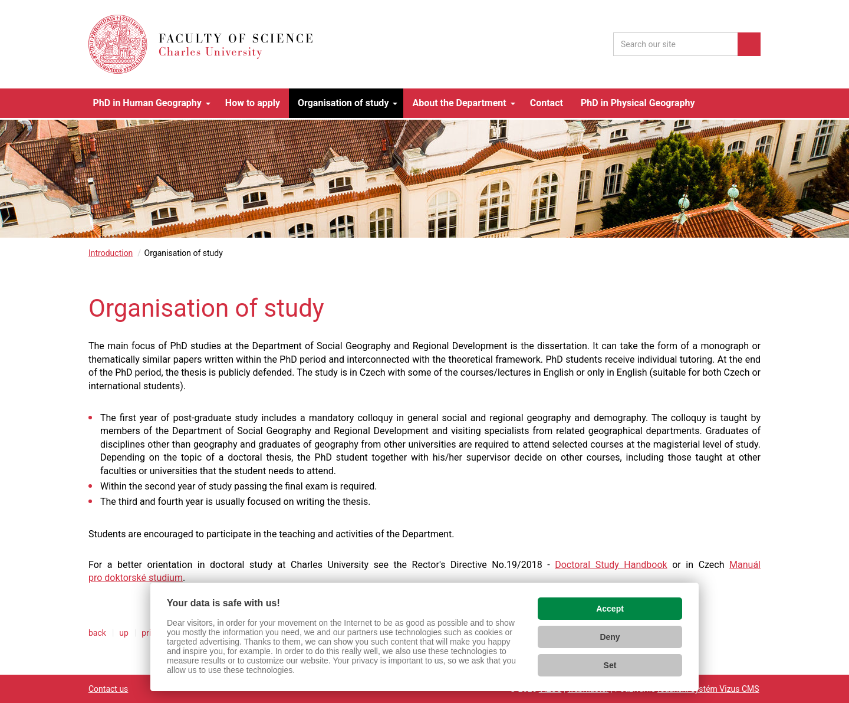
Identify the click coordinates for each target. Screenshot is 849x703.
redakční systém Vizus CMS (708, 689)
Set (610, 665)
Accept (610, 608)
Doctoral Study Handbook (611, 564)
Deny (610, 637)
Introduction (110, 253)
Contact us (108, 689)
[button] (150, 103)
